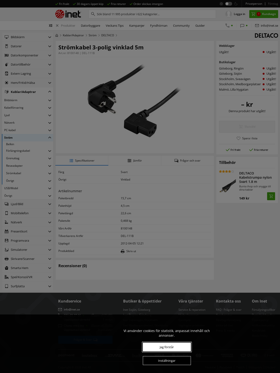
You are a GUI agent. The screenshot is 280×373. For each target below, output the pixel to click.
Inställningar (166, 360)
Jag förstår (167, 347)
